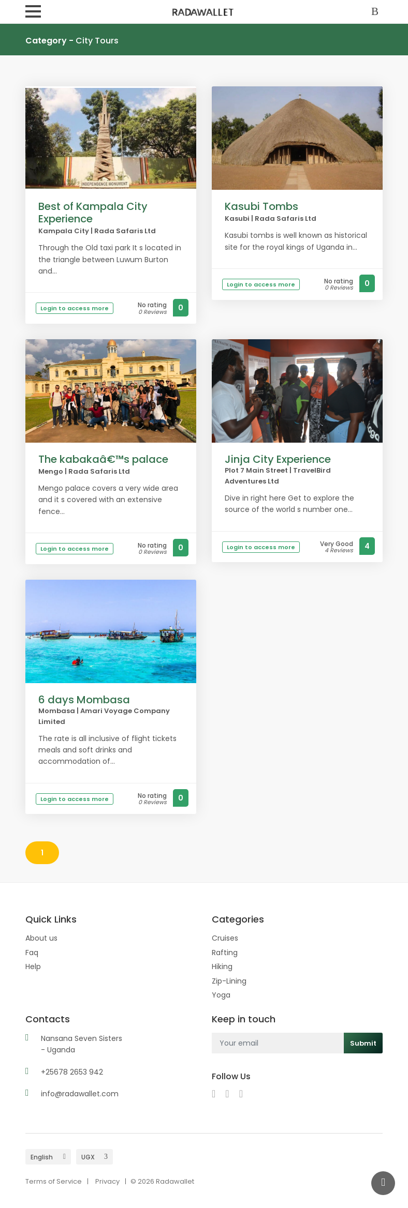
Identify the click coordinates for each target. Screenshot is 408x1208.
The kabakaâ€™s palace (103, 459)
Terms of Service (53, 1181)
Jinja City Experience (278, 459)
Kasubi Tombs (261, 206)
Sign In (377, 12)
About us (41, 938)
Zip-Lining (229, 981)
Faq (31, 952)
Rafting (225, 952)
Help (33, 966)
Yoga (221, 995)
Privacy (107, 1181)
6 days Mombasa (84, 699)
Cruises (225, 938)
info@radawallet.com (80, 1094)
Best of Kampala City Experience (93, 212)
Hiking (222, 966)
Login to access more (74, 308)
